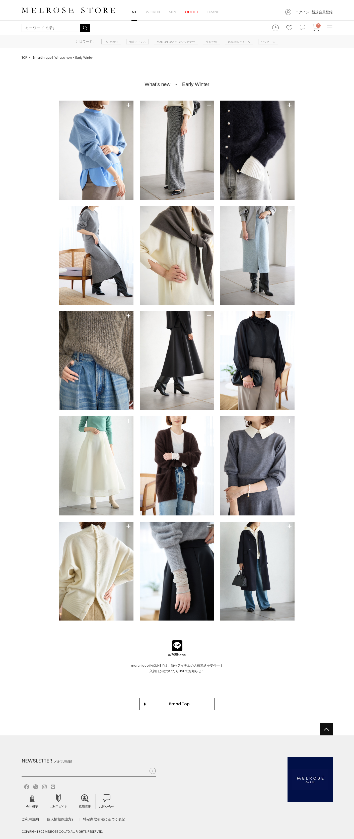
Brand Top (179, 704)
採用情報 (85, 801)
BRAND (213, 12)
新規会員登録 (322, 12)
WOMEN (153, 12)
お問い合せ (106, 801)
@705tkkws (177, 654)
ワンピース (268, 42)
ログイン (302, 12)
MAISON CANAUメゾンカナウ (176, 42)
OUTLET (191, 12)
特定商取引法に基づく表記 (104, 819)
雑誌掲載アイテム (239, 42)
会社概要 (32, 801)
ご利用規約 (30, 819)
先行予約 (211, 42)
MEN (172, 12)
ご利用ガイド (58, 801)
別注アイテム (137, 42)
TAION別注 (111, 42)
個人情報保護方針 (61, 819)
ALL (134, 12)
